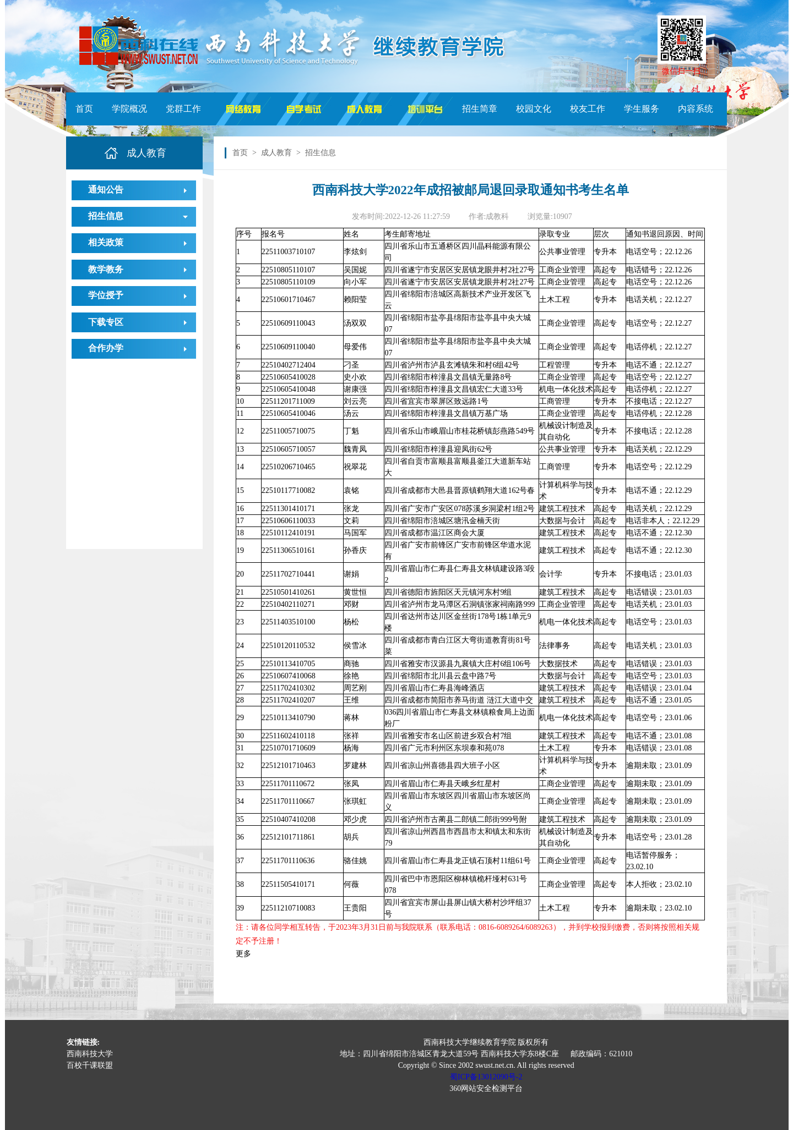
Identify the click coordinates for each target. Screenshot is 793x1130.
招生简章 (479, 108)
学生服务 (641, 108)
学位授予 (105, 295)
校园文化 (533, 108)
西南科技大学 (90, 1054)
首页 (84, 108)
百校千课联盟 (90, 1065)
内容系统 (695, 108)
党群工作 (183, 108)
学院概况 (129, 108)
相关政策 (105, 242)
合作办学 (105, 348)
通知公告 (105, 189)
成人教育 (276, 153)
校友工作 (587, 108)
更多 (243, 954)
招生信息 (105, 216)
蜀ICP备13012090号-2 (486, 1077)
